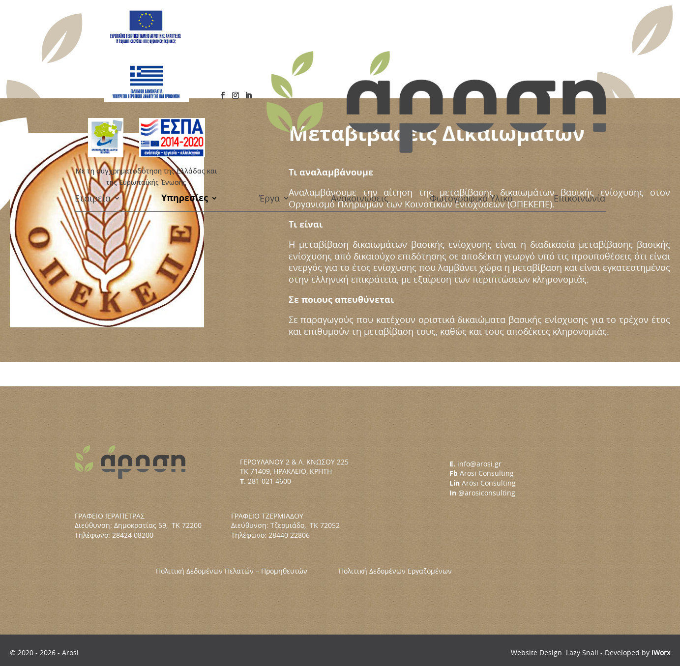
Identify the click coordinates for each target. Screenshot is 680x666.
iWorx (660, 652)
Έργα (269, 78)
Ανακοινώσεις (359, 78)
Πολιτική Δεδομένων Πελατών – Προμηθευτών (247, 571)
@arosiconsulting (486, 492)
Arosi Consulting (487, 473)
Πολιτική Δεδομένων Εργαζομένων (395, 571)
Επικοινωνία (579, 78)
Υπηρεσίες (184, 78)
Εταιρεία (93, 78)
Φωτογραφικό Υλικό (471, 78)
